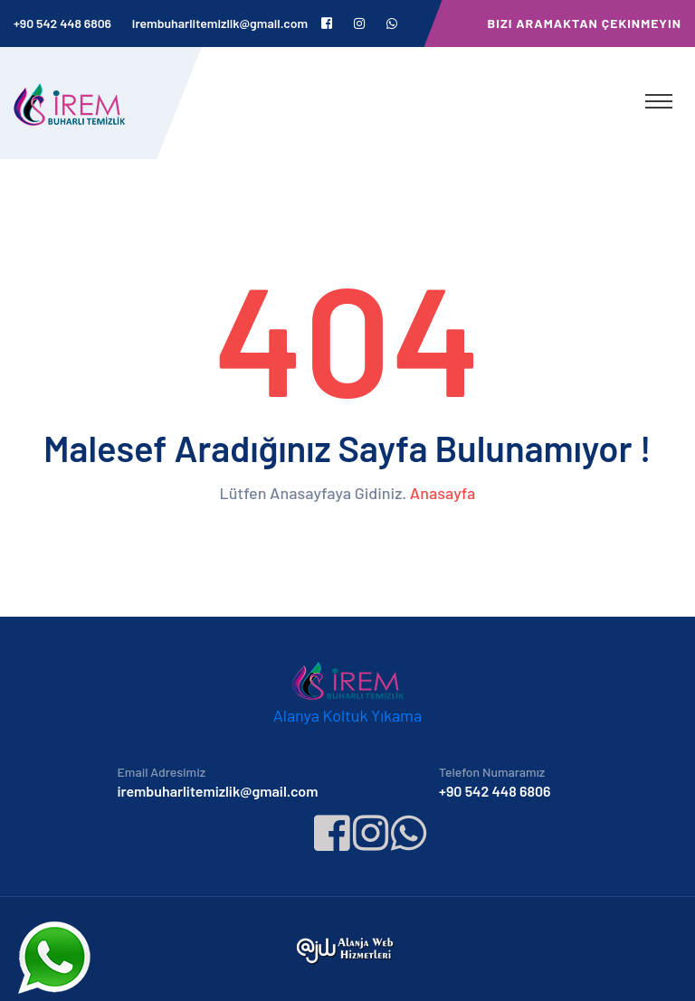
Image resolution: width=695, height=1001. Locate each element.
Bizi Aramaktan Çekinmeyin (584, 23)
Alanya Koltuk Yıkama (347, 715)
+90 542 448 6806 (62, 23)
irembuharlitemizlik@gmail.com (220, 23)
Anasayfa (443, 493)
